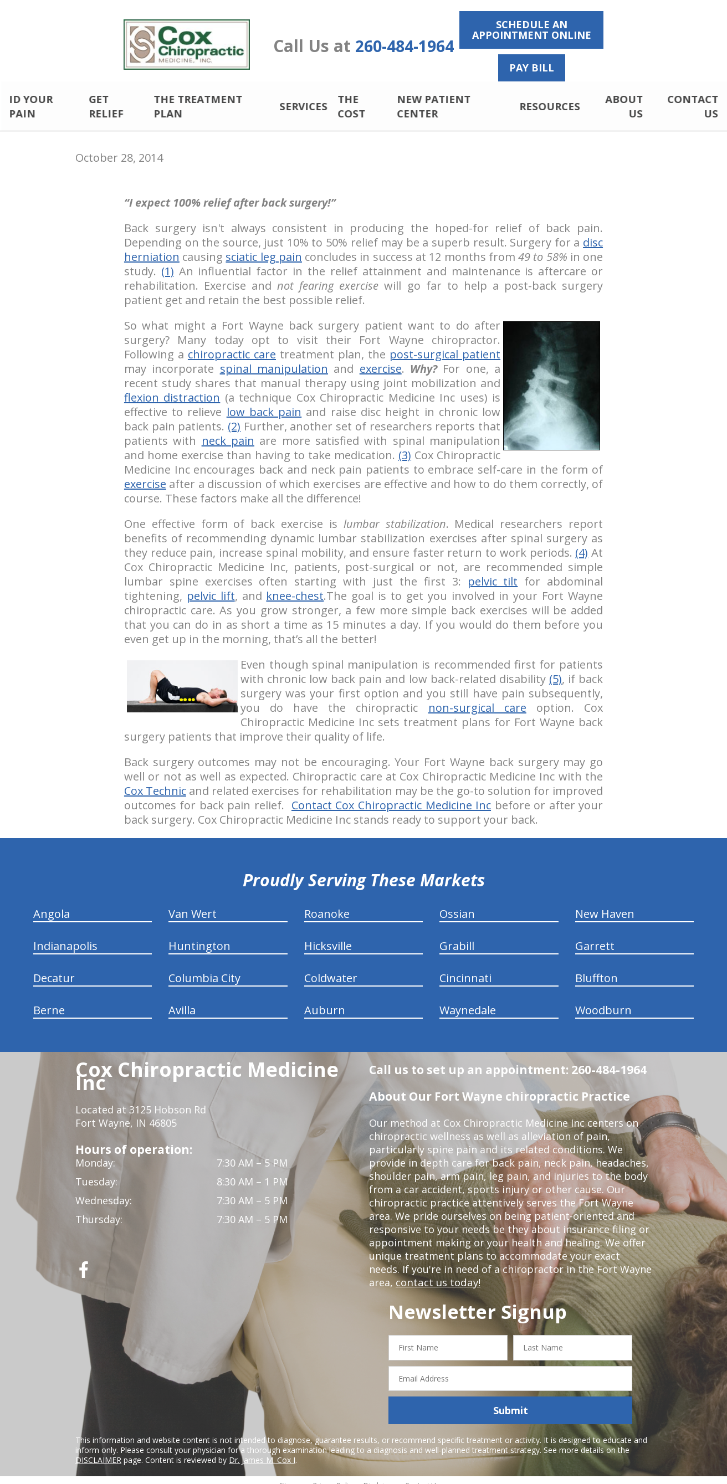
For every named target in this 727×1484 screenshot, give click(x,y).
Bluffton (596, 968)
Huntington (199, 936)
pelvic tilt (493, 571)
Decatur (54, 968)
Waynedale (467, 1000)
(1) (167, 261)
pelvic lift (211, 586)
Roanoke (327, 904)
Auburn (324, 1000)
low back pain (264, 402)
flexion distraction (172, 388)
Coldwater (330, 968)
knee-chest (295, 586)
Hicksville (328, 936)
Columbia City (204, 968)
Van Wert (192, 904)
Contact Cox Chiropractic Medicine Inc (391, 795)
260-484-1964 (404, 46)
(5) (555, 669)
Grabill (456, 936)
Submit (510, 1401)
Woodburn (603, 1000)
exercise (381, 359)
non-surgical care (477, 698)
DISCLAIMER (98, 1450)
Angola (51, 904)
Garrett (595, 936)
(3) (404, 445)
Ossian (457, 904)
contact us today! (437, 1273)
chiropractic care (232, 344)
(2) (234, 416)
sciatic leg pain (264, 247)
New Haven (604, 904)
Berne (49, 1000)
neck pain (228, 431)
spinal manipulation (274, 359)
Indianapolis (65, 936)
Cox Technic (155, 781)
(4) (581, 543)
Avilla (182, 1000)
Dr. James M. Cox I (262, 1450)
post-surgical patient (445, 344)
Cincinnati (465, 968)
